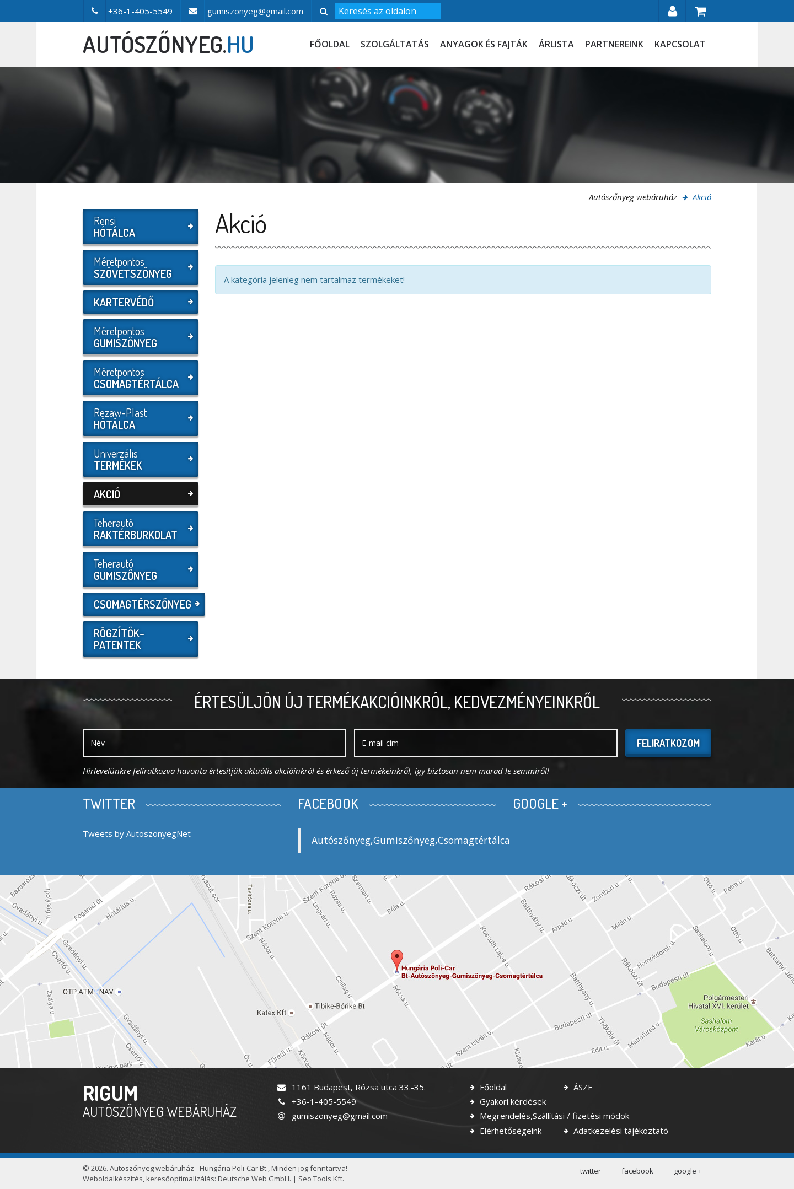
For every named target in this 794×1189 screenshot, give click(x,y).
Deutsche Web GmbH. (254, 1178)
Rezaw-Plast (139, 418)
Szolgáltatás (395, 44)
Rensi (139, 226)
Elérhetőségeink (509, 1130)
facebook (637, 1171)
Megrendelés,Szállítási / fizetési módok (553, 1115)
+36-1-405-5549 (316, 1101)
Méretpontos (139, 267)
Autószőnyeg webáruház (633, 196)
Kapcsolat (680, 44)
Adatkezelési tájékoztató (619, 1130)
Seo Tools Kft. (321, 1178)
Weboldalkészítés (113, 1178)
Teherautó (139, 528)
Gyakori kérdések (512, 1101)
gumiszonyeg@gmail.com (332, 1115)
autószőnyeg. (168, 44)
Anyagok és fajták (484, 44)
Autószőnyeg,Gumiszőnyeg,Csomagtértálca (411, 840)
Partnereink (614, 44)
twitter (590, 1171)
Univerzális (139, 459)
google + (688, 1171)
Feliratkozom (668, 743)
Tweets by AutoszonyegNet (137, 833)
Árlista (556, 44)
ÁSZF (581, 1087)
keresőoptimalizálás (180, 1178)
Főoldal (330, 44)
